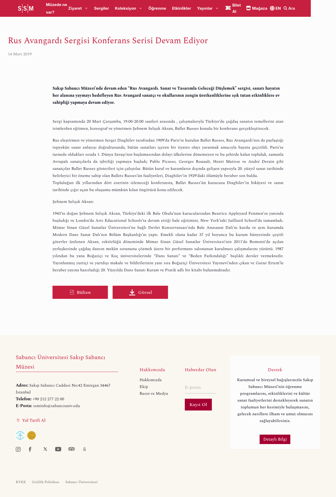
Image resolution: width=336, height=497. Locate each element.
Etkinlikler (195, 8)
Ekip (144, 386)
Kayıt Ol (198, 404)
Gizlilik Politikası (45, 482)
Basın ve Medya (154, 393)
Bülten (80, 292)
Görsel (140, 292)
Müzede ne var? (61, 8)
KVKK (21, 482)
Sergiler (115, 8)
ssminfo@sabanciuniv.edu (56, 406)
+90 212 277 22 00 (48, 399)
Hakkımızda (151, 380)
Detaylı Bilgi (275, 439)
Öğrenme (171, 8)
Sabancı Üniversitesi (81, 482)
